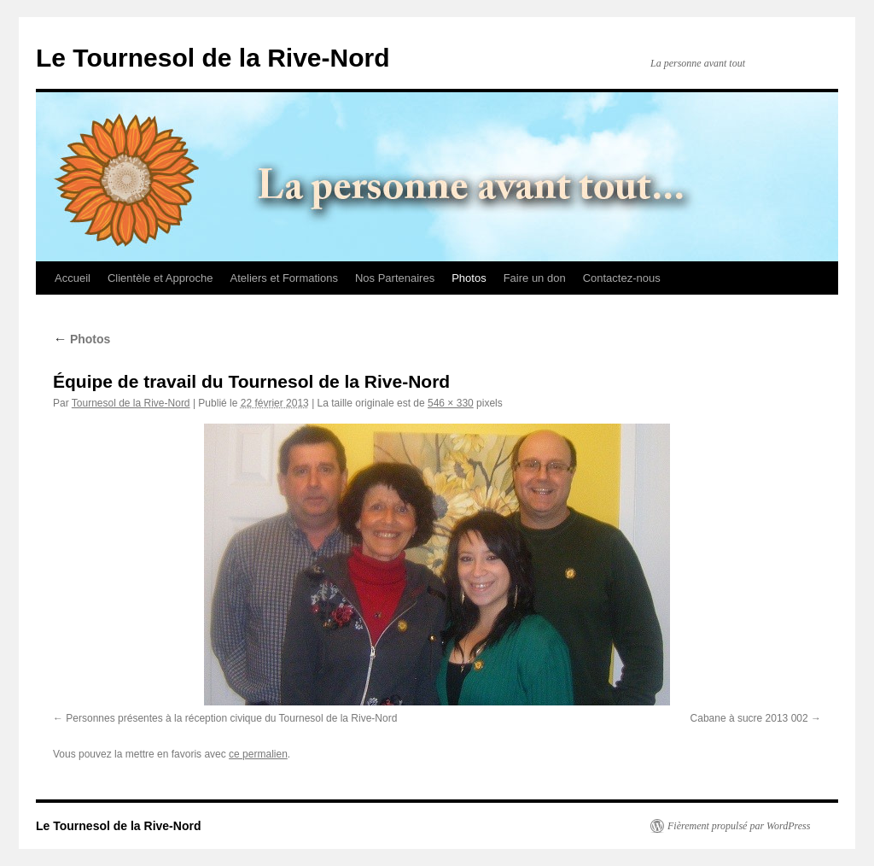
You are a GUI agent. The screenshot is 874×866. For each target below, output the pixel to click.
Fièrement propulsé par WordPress (738, 826)
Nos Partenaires (394, 278)
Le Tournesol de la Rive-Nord (213, 58)
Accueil (72, 278)
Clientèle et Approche (160, 278)
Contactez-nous (622, 278)
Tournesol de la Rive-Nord (131, 403)
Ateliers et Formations (284, 278)
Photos (469, 278)
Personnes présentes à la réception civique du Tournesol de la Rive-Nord (231, 718)
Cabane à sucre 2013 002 (749, 718)
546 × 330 (451, 403)
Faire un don (535, 278)
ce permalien (258, 754)
